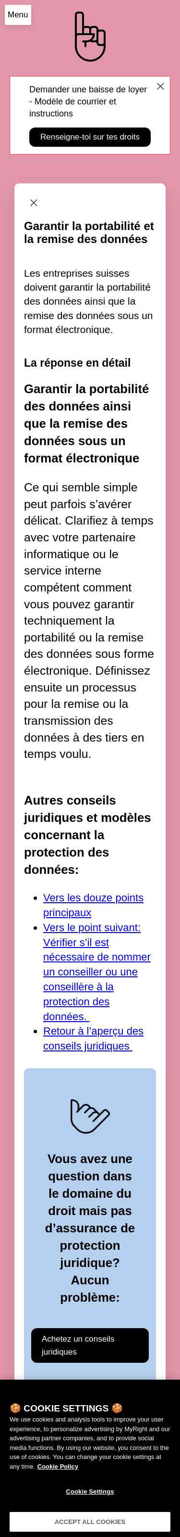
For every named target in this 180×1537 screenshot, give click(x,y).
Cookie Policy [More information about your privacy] (57, 1471)
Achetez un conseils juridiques (78, 1345)
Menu (18, 14)
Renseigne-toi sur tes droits (90, 136)
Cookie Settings (90, 1496)
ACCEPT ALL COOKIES (90, 1526)
